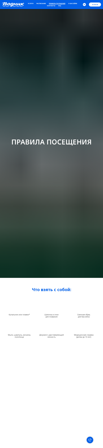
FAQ (59, 6)
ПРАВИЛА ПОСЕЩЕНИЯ (57, 3)
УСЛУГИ (30, 3)
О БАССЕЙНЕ (72, 3)
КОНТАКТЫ (51, 6)
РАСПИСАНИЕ (41, 3)
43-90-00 (95, 5)
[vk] (84, 4)
